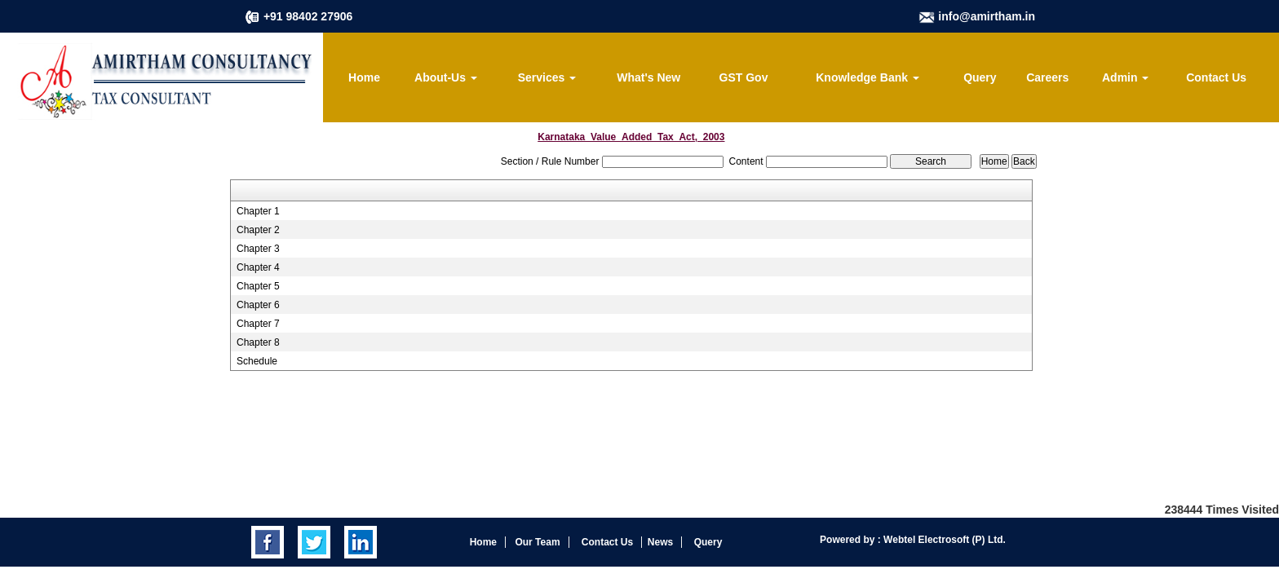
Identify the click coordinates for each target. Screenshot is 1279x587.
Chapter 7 (258, 323)
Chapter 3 (258, 248)
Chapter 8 (258, 342)
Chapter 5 (258, 286)
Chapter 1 (258, 211)
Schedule (257, 361)
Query (979, 77)
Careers (1047, 77)
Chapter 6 (258, 305)
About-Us (445, 77)
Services (547, 77)
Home (364, 77)
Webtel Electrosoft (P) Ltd (942, 539)
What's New (648, 77)
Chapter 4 (258, 267)
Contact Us (1216, 77)
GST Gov (743, 77)
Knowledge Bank (867, 77)
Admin (1125, 77)
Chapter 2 (258, 230)
